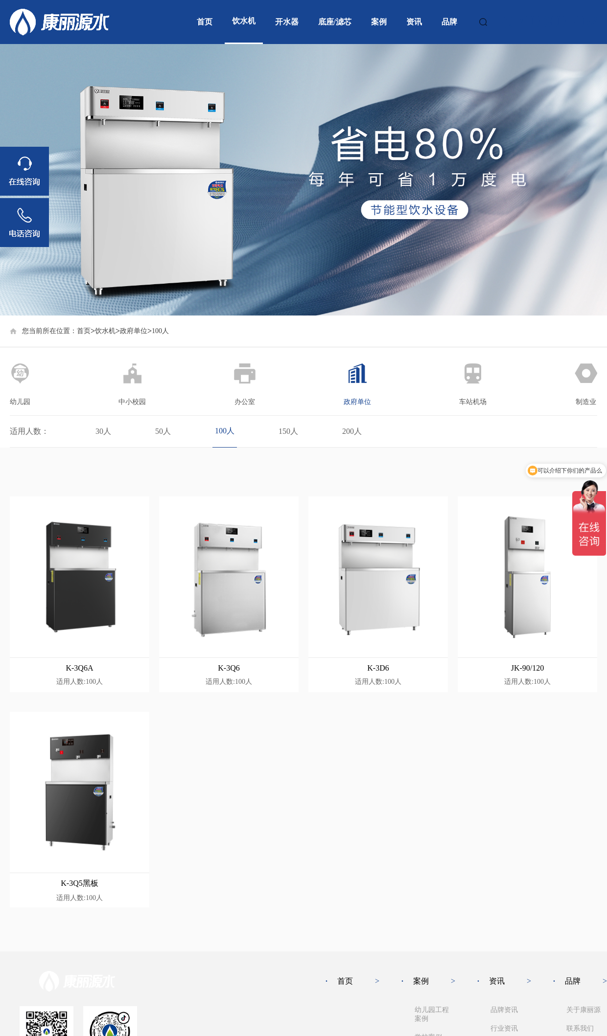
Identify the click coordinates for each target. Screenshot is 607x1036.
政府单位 (133, 331)
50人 (163, 431)
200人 (352, 431)
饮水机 (244, 21)
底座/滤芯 (334, 22)
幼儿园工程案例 (432, 1014)
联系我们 (580, 1028)
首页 (204, 22)
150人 (288, 431)
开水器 (287, 22)
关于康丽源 (583, 1009)
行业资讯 (504, 1028)
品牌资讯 (504, 1009)
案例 (379, 22)
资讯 (414, 22)
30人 (103, 431)
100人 (224, 431)
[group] (303, 179)
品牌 (449, 22)
